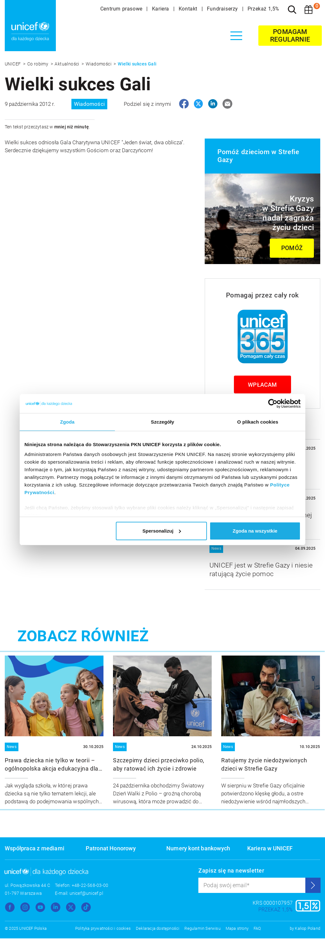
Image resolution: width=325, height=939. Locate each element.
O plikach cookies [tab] (257, 422)
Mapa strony (237, 929)
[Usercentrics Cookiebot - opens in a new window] (273, 403)
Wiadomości (99, 63)
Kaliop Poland (307, 929)
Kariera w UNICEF (270, 849)
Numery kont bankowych (198, 849)
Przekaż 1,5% (263, 9)
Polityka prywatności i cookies (103, 929)
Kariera (161, 9)
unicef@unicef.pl (86, 893)
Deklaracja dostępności (157, 929)
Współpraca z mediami (34, 849)
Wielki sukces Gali (137, 63)
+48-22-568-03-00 (90, 885)
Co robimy (38, 63)
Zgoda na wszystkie (255, 531)
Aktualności (67, 63)
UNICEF (13, 63)
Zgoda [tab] (67, 422)
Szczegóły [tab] (162, 422)
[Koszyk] (308, 9)
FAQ (257, 929)
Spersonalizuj (162, 531)
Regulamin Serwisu (202, 929)
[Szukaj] (292, 9)
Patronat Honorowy (111, 849)
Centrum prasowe (122, 9)
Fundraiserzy (223, 9)
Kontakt (189, 9)
